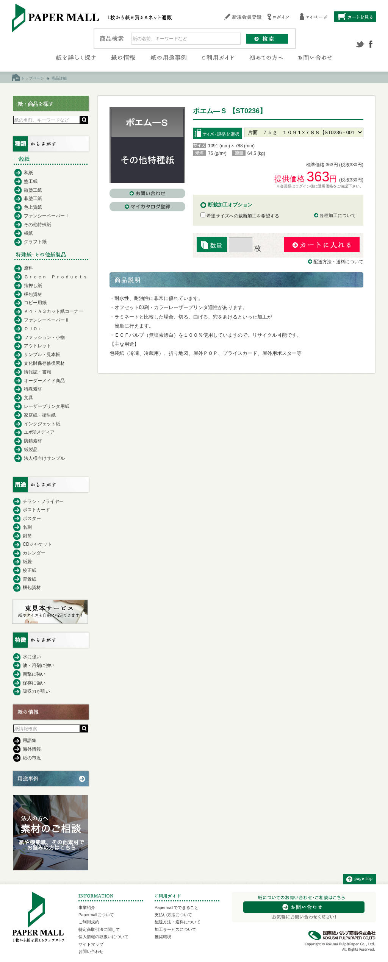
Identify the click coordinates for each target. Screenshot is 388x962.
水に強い (32, 656)
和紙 (28, 172)
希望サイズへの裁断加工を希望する (239, 216)
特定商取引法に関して (99, 929)
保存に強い (34, 683)
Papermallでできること (177, 907)
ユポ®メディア (39, 432)
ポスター (32, 518)
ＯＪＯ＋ (33, 328)
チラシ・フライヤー (43, 501)
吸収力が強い (36, 691)
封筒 (27, 536)
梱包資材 (33, 294)
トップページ (32, 78)
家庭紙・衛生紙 (40, 415)
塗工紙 (31, 181)
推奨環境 (163, 936)
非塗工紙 (33, 198)
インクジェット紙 (42, 423)
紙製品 (31, 449)
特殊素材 (33, 389)
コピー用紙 (35, 302)
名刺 (27, 527)
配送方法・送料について (338, 261)
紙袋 (27, 561)
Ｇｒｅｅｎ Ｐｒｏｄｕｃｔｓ (56, 277)
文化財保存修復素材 (44, 363)
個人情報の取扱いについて (103, 936)
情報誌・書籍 (37, 372)
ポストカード (36, 509)
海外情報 (32, 749)
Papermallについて (96, 914)
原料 (28, 268)
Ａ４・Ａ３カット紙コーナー (53, 311)
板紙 (28, 233)
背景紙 (29, 579)
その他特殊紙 (37, 224)
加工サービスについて (175, 929)
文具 (28, 397)
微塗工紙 (33, 190)
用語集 (29, 740)
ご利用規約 (88, 922)
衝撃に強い (34, 674)
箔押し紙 (33, 285)
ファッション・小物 (44, 337)
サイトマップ (90, 944)
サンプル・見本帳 (42, 354)
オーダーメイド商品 (44, 380)
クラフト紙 (35, 241)
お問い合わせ (90, 951)
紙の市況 (32, 758)
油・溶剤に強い (39, 665)
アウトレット (37, 345)
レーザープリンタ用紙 (46, 406)
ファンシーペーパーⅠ (46, 216)
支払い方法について (173, 914)
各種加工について (337, 215)
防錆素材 (33, 441)
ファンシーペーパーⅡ (46, 320)
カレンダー (34, 553)
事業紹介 (86, 907)
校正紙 (29, 570)
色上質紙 (33, 207)
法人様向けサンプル (44, 458)
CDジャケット (37, 544)
